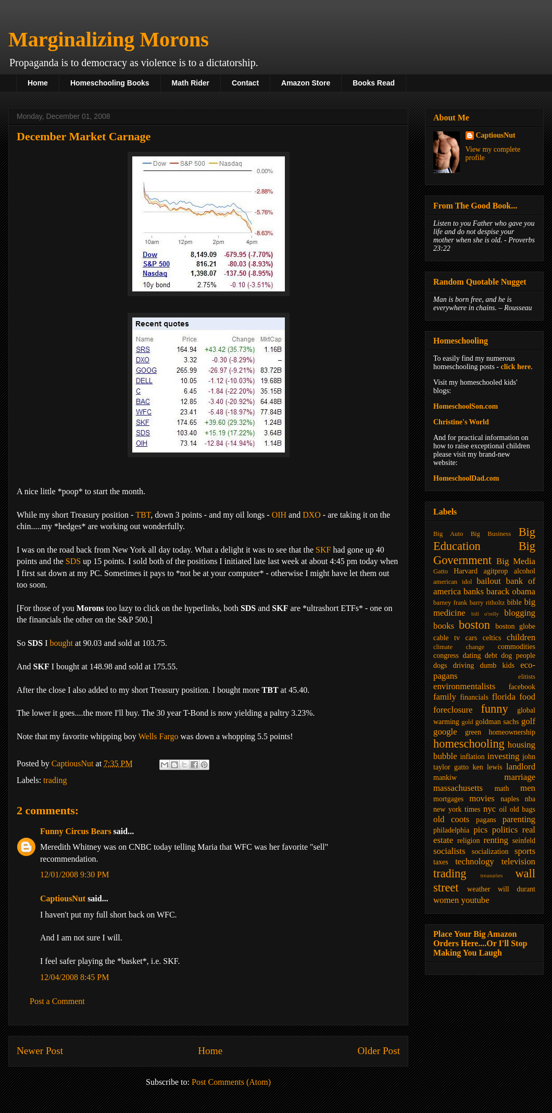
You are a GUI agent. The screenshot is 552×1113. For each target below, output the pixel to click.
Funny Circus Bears (75, 831)
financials (474, 697)
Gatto (440, 571)
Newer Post (40, 1050)
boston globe (515, 626)
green (473, 732)
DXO (312, 514)
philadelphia (451, 830)
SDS (73, 561)
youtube (475, 900)
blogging (519, 613)
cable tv (446, 638)
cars (472, 638)
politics (505, 830)
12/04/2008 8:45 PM (74, 977)
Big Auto (448, 533)
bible (514, 602)
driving (463, 665)
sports (525, 851)
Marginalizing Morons (108, 39)
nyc (489, 809)
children (521, 637)
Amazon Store (305, 83)
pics (480, 830)
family (444, 697)
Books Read (374, 83)
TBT (142, 514)
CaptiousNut (62, 898)
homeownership (512, 732)
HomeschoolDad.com (466, 478)
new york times (456, 809)
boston (474, 624)
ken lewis (487, 767)
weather (478, 889)
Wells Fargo (158, 736)
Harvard (466, 571)
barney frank (450, 602)
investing (503, 756)
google (445, 732)
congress (446, 655)
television (518, 861)
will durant (516, 889)
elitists (526, 676)
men (527, 788)
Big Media (515, 561)
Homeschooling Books (109, 83)
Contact (245, 83)
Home (38, 83)
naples (509, 799)
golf (528, 721)
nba (530, 799)
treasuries (491, 875)
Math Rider (190, 83)
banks (473, 591)
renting (495, 840)
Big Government (484, 553)
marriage (519, 777)
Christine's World (461, 422)
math (501, 788)
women (446, 900)
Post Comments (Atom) (231, 1082)
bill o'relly (485, 613)
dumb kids (497, 665)
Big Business (491, 533)
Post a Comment (57, 1001)
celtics (492, 638)
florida (504, 697)
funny (494, 708)
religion (468, 841)
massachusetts (458, 788)
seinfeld (523, 841)
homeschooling (469, 743)
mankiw (445, 777)
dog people (518, 655)
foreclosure (452, 710)
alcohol (524, 571)
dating (471, 655)
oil (503, 809)
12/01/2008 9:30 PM (74, 874)
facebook (522, 687)
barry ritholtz (487, 602)
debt (491, 655)
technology (474, 861)
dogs (440, 665)
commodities (516, 647)
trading (55, 780)
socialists (449, 851)
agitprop (496, 571)
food (527, 697)
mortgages (448, 799)
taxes (440, 862)
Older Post (378, 1050)
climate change (458, 647)
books (443, 626)
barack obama (510, 591)
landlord (520, 767)
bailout (488, 581)
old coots (451, 819)
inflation (472, 757)
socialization (490, 851)
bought (61, 643)
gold (467, 722)
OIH (279, 514)
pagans (486, 820)
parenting (519, 819)
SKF (323, 549)
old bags (522, 809)
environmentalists (464, 686)
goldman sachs (497, 722)
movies (481, 798)
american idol (452, 581)
